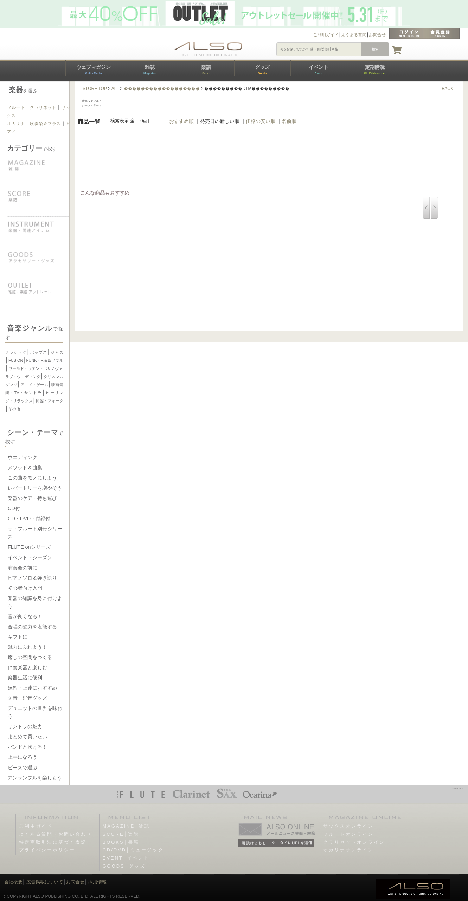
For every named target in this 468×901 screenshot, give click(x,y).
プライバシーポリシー (47, 850)
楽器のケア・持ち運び (32, 498)
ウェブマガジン (93, 69)
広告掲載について (44, 881)
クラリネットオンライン (354, 842)
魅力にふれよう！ (27, 647)
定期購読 (375, 69)
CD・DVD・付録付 (29, 518)
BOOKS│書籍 (121, 842)
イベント (318, 69)
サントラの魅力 (25, 726)
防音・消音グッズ (27, 698)
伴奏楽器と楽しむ (27, 667)
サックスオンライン (348, 826)
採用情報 (97, 881)
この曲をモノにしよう (32, 478)
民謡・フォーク (49, 401)
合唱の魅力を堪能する (32, 626)
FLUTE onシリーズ (29, 547)
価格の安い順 (260, 121)
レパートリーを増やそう (35, 488)
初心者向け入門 (25, 588)
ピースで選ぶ (22, 767)
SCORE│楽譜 (121, 834)
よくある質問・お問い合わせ (55, 834)
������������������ (162, 88)
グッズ (262, 69)
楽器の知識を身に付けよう (35, 602)
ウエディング (22, 457)
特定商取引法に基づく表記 (52, 842)
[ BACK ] (448, 88)
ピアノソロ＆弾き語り (32, 578)
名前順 (289, 121)
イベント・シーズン (30, 557)
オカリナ (16, 123)
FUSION (15, 360)
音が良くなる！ (25, 616)
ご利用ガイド (326, 35)
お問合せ (377, 35)
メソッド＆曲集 (25, 467)
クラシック (16, 352)
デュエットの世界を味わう (35, 712)
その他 (14, 409)
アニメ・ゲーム (34, 385)
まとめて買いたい (27, 736)
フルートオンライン (348, 834)
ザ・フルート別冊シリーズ (35, 533)
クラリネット (43, 107)
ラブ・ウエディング (22, 376)
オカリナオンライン (348, 850)
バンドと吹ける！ (27, 747)
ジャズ (56, 352)
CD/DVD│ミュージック (133, 850)
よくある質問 (353, 35)
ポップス (38, 352)
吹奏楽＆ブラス (45, 123)
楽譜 (206, 69)
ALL (115, 88)
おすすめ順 (181, 121)
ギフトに (17, 637)
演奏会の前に (22, 567)
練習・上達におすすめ (32, 688)
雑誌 (149, 69)
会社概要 (13, 881)
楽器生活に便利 (25, 677)
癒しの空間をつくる (30, 657)
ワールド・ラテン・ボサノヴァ (35, 368)
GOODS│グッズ (124, 866)
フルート (16, 107)
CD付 (14, 508)
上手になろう (22, 757)
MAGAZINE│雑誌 (126, 826)
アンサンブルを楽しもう (35, 778)
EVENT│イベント (126, 858)
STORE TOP (95, 88)
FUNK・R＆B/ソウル (44, 360)
